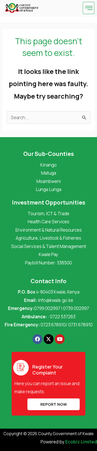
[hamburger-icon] (88, 8)
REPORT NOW (53, 404)
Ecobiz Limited (81, 442)
